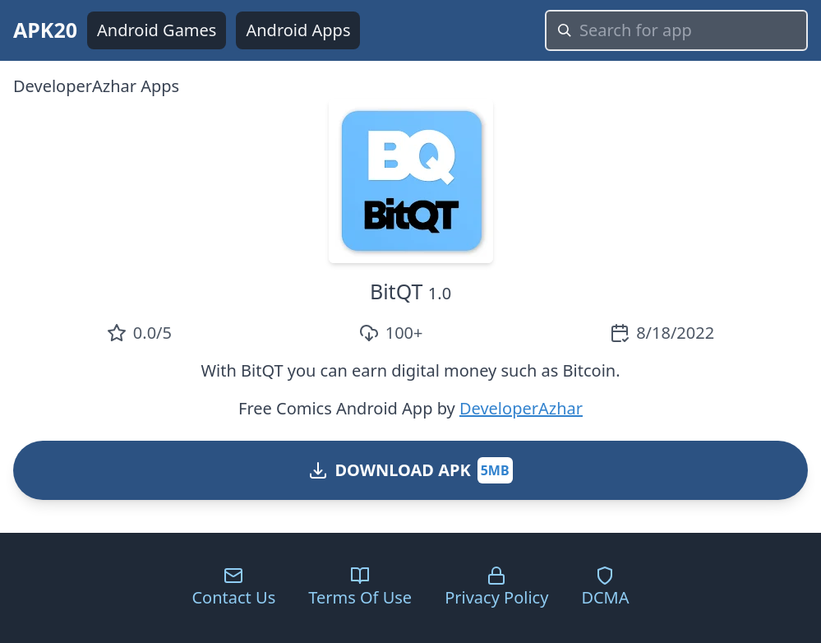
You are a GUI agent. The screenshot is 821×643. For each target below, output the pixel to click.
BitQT (396, 291)
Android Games (156, 30)
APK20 (45, 30)
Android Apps (298, 30)
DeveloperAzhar (521, 408)
